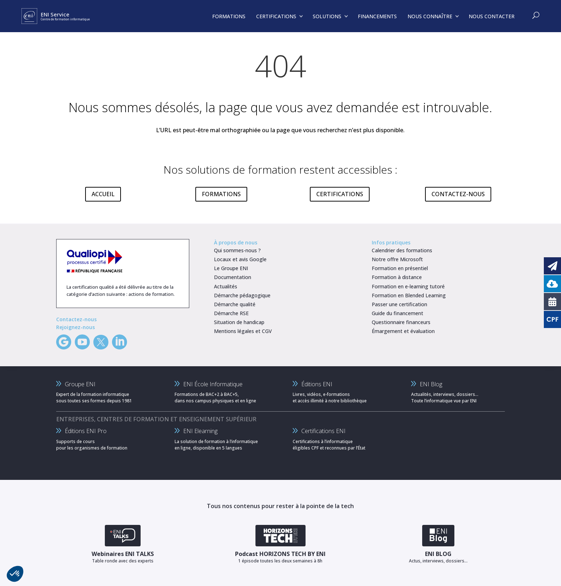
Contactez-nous (76, 319)
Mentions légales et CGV (243, 331)
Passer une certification (399, 304)
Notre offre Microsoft (397, 259)
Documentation (232, 277)
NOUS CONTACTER (491, 16)
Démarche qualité (234, 304)
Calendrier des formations (402, 250)
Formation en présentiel (400, 268)
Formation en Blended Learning (409, 295)
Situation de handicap (239, 322)
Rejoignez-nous (75, 327)
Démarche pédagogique (242, 295)
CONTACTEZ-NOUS (458, 194)
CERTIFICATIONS (339, 194)
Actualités (225, 286)
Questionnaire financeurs (401, 322)
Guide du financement (397, 313)
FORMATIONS (221, 194)
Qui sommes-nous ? (237, 250)
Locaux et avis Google (240, 259)
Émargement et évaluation (403, 331)
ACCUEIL (103, 194)
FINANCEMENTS (377, 16)
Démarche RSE (231, 313)
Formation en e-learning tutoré (408, 286)
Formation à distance (397, 277)
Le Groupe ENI (231, 268)
